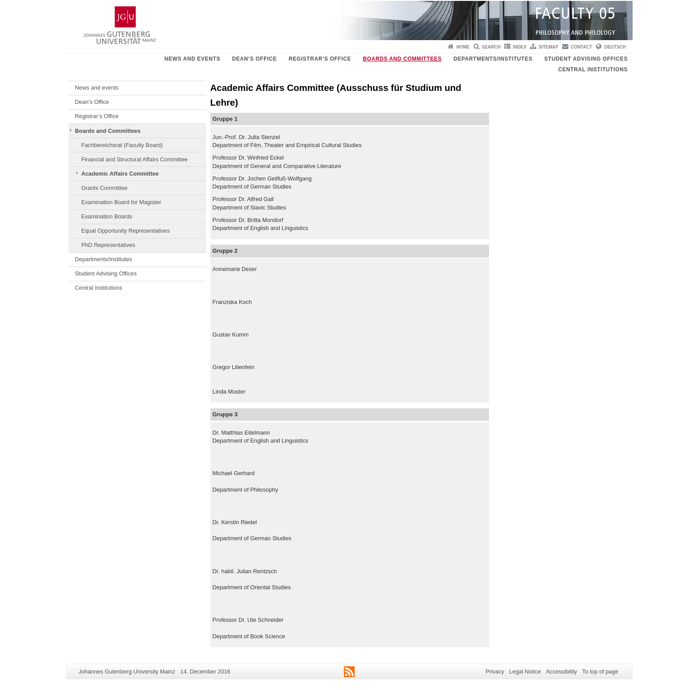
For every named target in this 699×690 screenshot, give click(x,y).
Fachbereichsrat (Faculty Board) (122, 145)
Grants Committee (104, 188)
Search (491, 47)
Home (462, 47)
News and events (192, 59)
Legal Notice (525, 671)
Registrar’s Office (319, 59)
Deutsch (615, 47)
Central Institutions (593, 69)
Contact (581, 47)
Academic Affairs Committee (120, 173)
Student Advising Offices (586, 59)
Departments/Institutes (492, 59)
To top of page (600, 671)
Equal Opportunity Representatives (125, 230)
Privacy (494, 671)
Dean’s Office (254, 59)
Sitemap (548, 47)
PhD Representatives (108, 245)
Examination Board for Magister (121, 202)
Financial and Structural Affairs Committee (134, 159)
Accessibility (561, 671)
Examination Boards (106, 216)
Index (519, 47)
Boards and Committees (402, 59)
